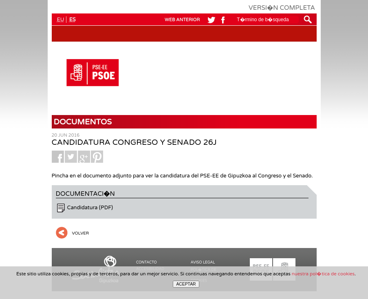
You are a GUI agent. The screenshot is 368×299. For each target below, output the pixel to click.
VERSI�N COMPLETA (282, 7)
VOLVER (80, 233)
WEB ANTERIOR (182, 19)
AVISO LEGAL (203, 262)
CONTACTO (146, 262)
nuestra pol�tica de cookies (323, 274)
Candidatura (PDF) (90, 207)
